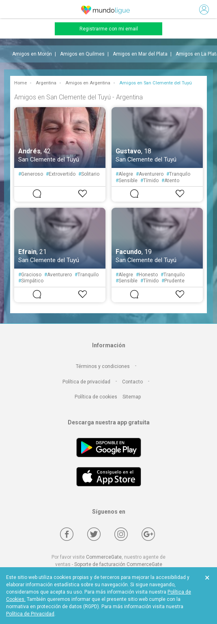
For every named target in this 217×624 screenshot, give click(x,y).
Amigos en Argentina (87, 83)
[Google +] (148, 534)
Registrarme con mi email (108, 29)
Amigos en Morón (32, 54)
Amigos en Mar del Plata (140, 54)
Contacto (132, 382)
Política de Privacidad (30, 614)
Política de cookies (96, 397)
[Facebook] (66, 534)
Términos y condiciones (103, 366)
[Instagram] (121, 534)
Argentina (46, 83)
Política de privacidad (86, 382)
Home (20, 83)
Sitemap (131, 397)
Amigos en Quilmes (82, 54)
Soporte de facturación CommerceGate (118, 564)
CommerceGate (104, 557)
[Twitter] (94, 534)
